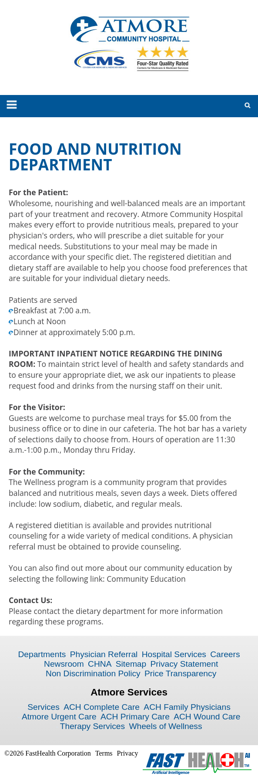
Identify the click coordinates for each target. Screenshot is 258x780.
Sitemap (131, 663)
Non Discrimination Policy (93, 673)
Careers (225, 654)
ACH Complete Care (102, 707)
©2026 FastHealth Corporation (47, 753)
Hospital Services (174, 654)
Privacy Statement (184, 663)
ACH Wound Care (207, 716)
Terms (104, 753)
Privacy (127, 753)
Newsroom (64, 663)
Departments (42, 654)
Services (43, 707)
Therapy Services (92, 726)
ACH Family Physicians (187, 707)
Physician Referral (104, 654)
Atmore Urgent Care (59, 716)
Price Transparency (180, 673)
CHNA (99, 663)
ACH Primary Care (135, 716)
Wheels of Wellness (165, 726)
